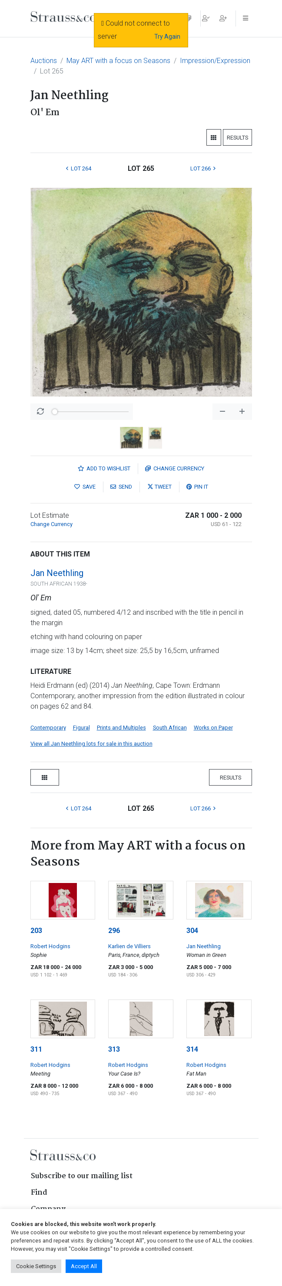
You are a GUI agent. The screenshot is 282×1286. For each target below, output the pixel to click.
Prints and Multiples (121, 727)
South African (170, 727)
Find (39, 1193)
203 (36, 930)
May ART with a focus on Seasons (118, 61)
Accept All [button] (84, 1266)
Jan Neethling (56, 573)
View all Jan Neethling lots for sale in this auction (91, 743)
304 (192, 930)
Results (237, 137)
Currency (174, 468)
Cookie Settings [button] (36, 1266)
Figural (81, 727)
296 (114, 930)
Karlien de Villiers (129, 946)
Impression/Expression (215, 61)
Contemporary (48, 727)
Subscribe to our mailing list (82, 1176)
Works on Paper (213, 727)
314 (192, 1049)
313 (114, 1049)
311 (36, 1049)
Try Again (167, 36)
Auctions (43, 61)
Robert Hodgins (50, 946)
